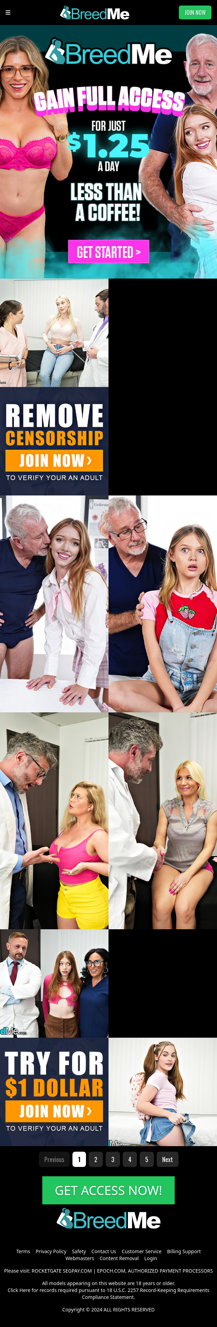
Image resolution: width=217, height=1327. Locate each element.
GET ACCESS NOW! (108, 1190)
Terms (23, 1251)
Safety (79, 1251)
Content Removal (119, 1258)
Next (167, 1159)
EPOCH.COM (111, 1270)
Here (25, 1290)
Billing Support (184, 1251)
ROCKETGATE (46, 1270)
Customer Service (142, 1251)
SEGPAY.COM (77, 1270)
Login (150, 1258)
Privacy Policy (51, 1251)
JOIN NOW (195, 12)
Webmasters (80, 1258)
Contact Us (104, 1251)
